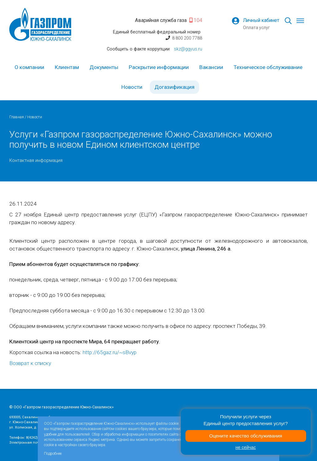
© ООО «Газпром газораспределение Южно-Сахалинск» (61, 407)
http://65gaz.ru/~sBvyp (110, 352)
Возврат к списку (30, 363)
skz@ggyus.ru (188, 48)
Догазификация (174, 87)
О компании (29, 67)
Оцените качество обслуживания (245, 435)
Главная (16, 117)
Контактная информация (36, 160)
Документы (103, 67)
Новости (131, 87)
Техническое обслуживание (268, 67)
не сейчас (246, 447)
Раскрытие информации (159, 67)
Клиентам (67, 67)
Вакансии (211, 67)
